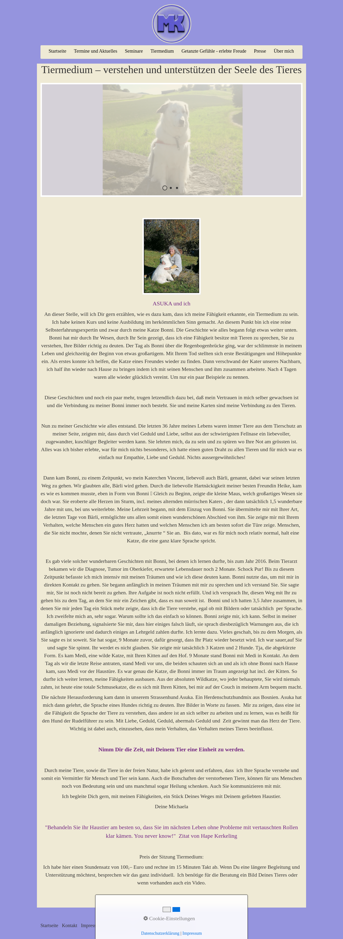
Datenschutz (117, 925)
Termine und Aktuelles (95, 51)
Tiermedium (162, 51)
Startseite (57, 51)
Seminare (134, 51)
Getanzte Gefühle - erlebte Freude (214, 51)
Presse (260, 51)
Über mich (284, 51)
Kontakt (69, 925)
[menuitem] (57, 51)
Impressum (91, 925)
